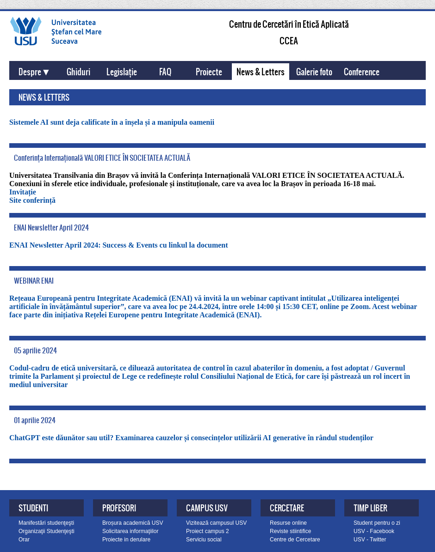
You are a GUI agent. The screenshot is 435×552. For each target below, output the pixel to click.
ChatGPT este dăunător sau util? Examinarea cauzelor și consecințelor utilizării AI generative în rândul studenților (191, 438)
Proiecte (209, 72)
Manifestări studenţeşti (46, 523)
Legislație (121, 72)
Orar (24, 539)
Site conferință (32, 200)
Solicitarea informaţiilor (130, 531)
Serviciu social (204, 539)
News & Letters (260, 72)
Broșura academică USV (132, 523)
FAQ (165, 72)
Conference (361, 72)
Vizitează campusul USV (216, 523)
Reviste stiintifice (290, 531)
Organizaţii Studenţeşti (47, 531)
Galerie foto (314, 72)
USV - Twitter (370, 539)
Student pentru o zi (377, 523)
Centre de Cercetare (295, 539)
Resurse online (288, 523)
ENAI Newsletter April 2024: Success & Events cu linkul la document (118, 245)
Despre (30, 72)
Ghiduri (78, 72)
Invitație (22, 192)
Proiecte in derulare (126, 539)
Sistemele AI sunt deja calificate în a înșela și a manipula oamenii (111, 122)
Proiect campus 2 (207, 531)
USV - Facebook (374, 531)
